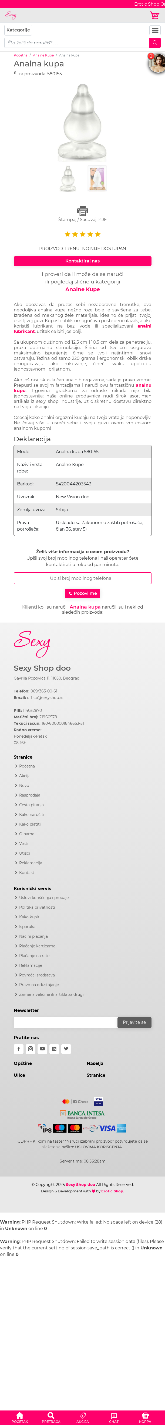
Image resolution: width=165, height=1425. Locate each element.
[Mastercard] (76, 1100)
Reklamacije (30, 965)
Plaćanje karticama (37, 946)
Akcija (25, 776)
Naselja (95, 1063)
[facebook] (18, 1049)
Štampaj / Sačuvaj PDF (82, 214)
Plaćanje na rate (34, 956)
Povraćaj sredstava (37, 975)
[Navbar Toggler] (155, 30)
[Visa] (96, 1100)
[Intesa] (82, 1113)
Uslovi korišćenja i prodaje (44, 898)
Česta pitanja (31, 805)
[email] (69, 1022)
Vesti (23, 843)
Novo (24, 785)
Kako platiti (30, 824)
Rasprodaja (29, 795)
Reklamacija (30, 863)
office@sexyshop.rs (45, 697)
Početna (21, 55)
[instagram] (30, 1049)
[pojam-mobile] (77, 43)
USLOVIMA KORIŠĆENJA (98, 1147)
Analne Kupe (43, 55)
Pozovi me (82, 593)
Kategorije (18, 30)
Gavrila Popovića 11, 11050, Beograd (46, 678)
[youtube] (42, 1049)
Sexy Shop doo (42, 668)
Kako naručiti (31, 814)
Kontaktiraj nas (82, 261)
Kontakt (26, 873)
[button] (19, 1416)
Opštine (23, 1063)
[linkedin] (54, 1049)
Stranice (96, 1075)
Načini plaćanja (33, 936)
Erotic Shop (112, 1191)
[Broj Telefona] (82, 578)
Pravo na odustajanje (39, 985)
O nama (26, 834)
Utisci (24, 853)
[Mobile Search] (155, 43)
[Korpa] (155, 15)
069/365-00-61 (44, 691)
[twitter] (66, 1049)
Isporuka (27, 927)
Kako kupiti (30, 917)
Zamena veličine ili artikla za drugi (51, 994)
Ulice (19, 1075)
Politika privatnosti (37, 907)
